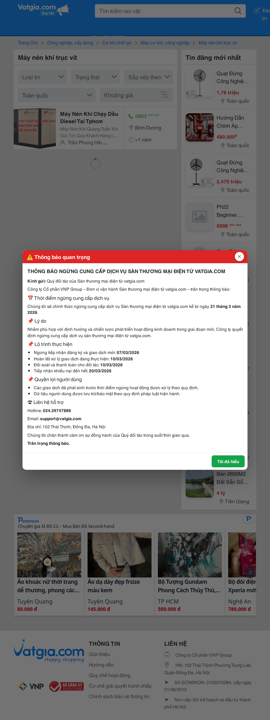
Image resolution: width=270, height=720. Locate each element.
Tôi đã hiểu (228, 461)
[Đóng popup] (239, 256)
